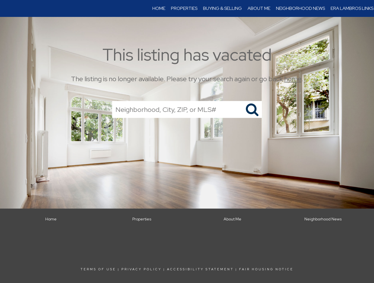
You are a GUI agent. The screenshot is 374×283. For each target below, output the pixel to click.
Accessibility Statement (200, 269)
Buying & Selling (222, 8)
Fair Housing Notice (266, 269)
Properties (184, 8)
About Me (259, 8)
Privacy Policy (141, 269)
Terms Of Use (98, 269)
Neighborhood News (300, 8)
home (292, 78)
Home (158, 8)
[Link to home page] (7, 8)
